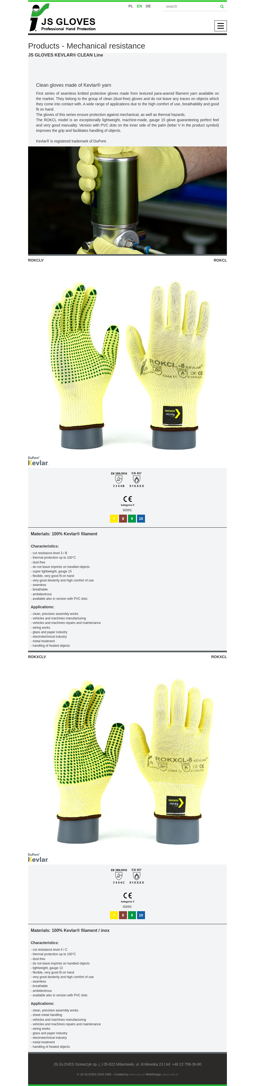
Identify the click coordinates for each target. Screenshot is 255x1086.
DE (148, 6)
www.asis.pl (137, 1074)
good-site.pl (170, 1074)
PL (131, 6)
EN (139, 6)
